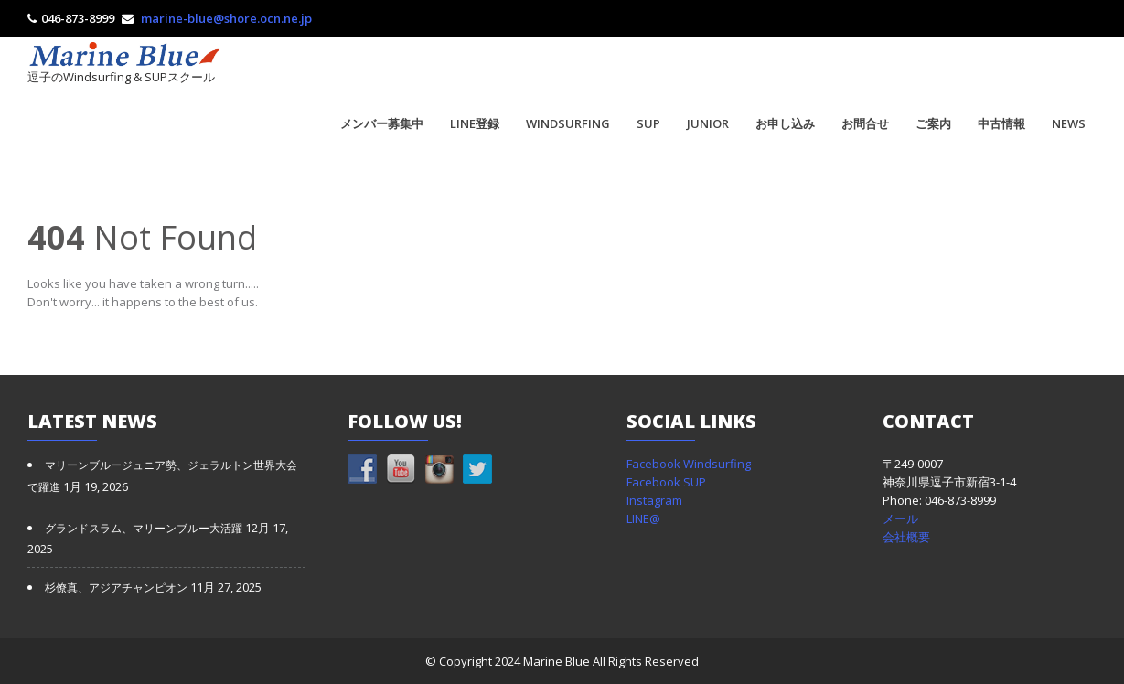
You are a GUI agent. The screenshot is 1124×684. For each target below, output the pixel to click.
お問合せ (865, 123)
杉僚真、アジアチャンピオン (116, 588)
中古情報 (1001, 123)
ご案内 (933, 123)
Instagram (654, 500)
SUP (648, 123)
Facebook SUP (666, 482)
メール (900, 518)
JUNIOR (708, 123)
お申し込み (785, 123)
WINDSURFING (568, 123)
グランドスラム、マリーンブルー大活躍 (143, 528)
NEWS (1069, 123)
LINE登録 (474, 123)
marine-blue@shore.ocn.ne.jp (226, 18)
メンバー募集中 (381, 123)
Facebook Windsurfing (688, 463)
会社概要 (906, 537)
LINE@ (643, 518)
